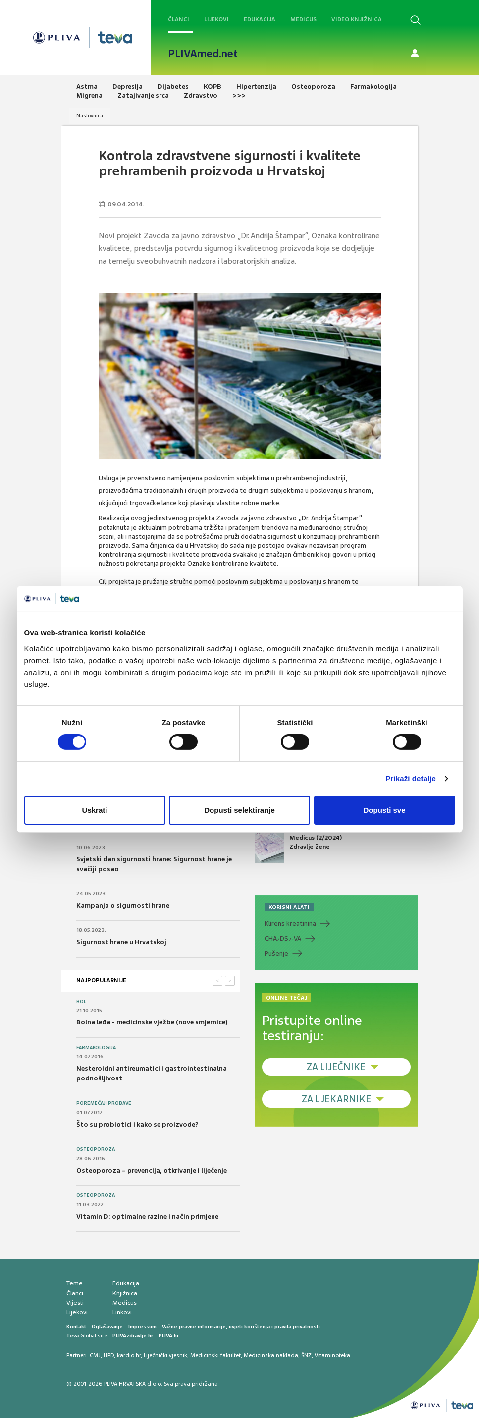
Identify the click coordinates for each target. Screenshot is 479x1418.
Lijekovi (216, 19)
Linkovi (122, 1312)
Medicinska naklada (271, 1355)
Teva (72, 1335)
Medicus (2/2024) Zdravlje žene (298, 848)
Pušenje (276, 953)
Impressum (142, 1326)
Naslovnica (89, 116)
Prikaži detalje (411, 778)
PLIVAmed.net (203, 53)
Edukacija (259, 19)
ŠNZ (306, 1355)
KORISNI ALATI (289, 907)
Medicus (303, 19)
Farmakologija (96, 1048)
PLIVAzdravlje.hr (132, 1335)
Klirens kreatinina (290, 923)
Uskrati (94, 810)
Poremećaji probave (103, 1103)
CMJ (95, 1355)
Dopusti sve (384, 810)
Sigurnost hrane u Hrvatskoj (121, 942)
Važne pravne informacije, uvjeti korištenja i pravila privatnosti (241, 1326)
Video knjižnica (356, 19)
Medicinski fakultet (215, 1355)
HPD (109, 1355)
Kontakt (76, 1326)
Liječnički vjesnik (165, 1355)
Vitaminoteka (332, 1355)
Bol (81, 1002)
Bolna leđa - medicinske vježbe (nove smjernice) (152, 1022)
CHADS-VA (283, 938)
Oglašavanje (107, 1326)
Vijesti (75, 1302)
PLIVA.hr (169, 1335)
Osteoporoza (95, 1149)
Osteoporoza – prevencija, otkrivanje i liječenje (151, 1170)
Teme (74, 1283)
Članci (178, 19)
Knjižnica (124, 1293)
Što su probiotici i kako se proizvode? (137, 1124)
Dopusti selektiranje (239, 810)
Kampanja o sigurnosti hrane (122, 905)
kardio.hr (129, 1355)
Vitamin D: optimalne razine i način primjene (147, 1216)
